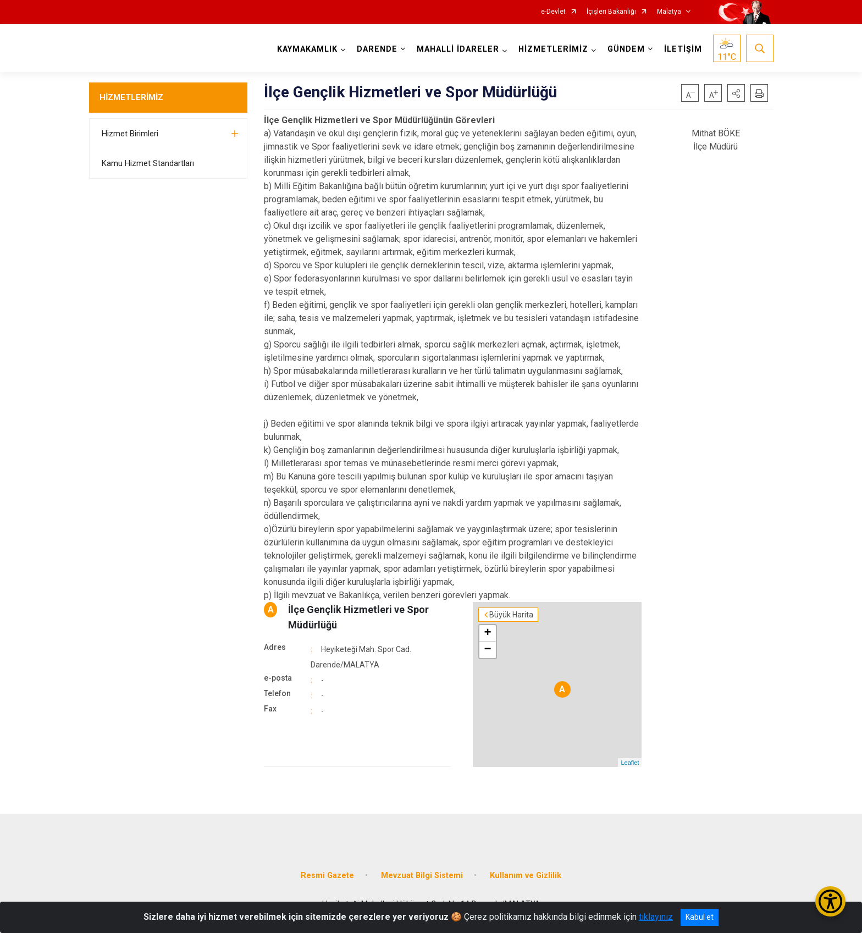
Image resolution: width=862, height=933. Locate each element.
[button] (736, 93)
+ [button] (487, 633)
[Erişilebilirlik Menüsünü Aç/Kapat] (830, 901)
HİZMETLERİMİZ (131, 97)
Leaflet (630, 762)
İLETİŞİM (683, 49)
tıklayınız (656, 917)
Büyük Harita (511, 614)
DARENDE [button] (377, 49)
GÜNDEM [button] (626, 49)
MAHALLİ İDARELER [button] (458, 49)
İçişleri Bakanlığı (611, 11)
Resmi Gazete (327, 875)
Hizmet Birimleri (130, 134)
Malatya (669, 11)
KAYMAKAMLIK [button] (307, 49)
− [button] (487, 650)
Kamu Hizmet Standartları (148, 163)
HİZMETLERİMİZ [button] (553, 49)
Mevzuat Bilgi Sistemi (422, 875)
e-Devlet (553, 11)
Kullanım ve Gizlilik (525, 875)
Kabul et (700, 917)
